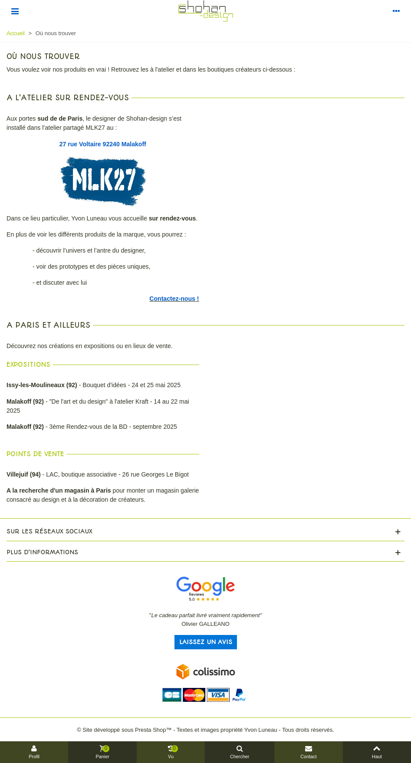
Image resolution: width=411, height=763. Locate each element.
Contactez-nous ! (174, 298)
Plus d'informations (42, 552)
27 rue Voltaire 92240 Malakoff (102, 144)
